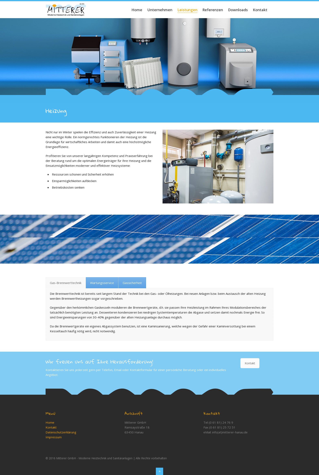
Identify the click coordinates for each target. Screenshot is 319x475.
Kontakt (250, 363)
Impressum (54, 437)
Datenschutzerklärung (61, 432)
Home (50, 422)
